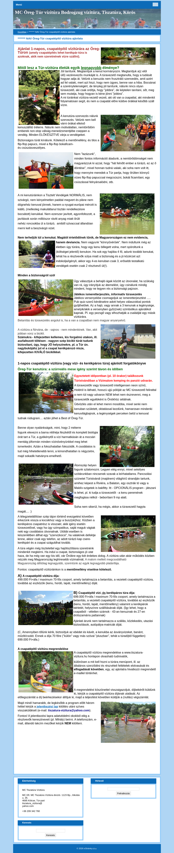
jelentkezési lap (47, 706)
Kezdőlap (22, 32)
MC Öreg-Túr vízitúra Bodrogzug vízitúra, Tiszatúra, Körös (75, 12)
